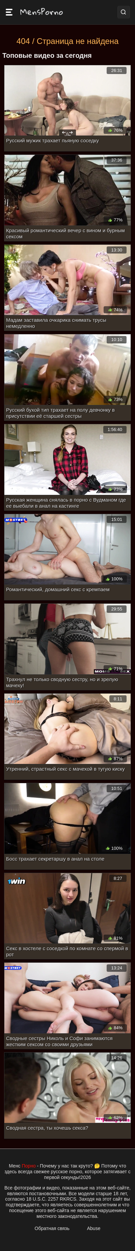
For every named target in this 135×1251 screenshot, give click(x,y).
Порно (29, 1166)
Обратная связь (52, 1228)
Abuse (94, 1228)
